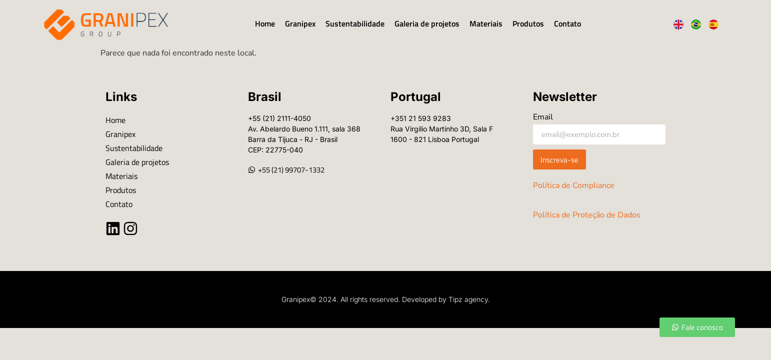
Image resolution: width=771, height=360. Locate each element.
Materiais (486, 24)
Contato (567, 24)
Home (265, 24)
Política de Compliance (573, 185)
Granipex (300, 24)
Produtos (528, 24)
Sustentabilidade (355, 24)
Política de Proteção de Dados (586, 215)
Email (543, 117)
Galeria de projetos (427, 24)
